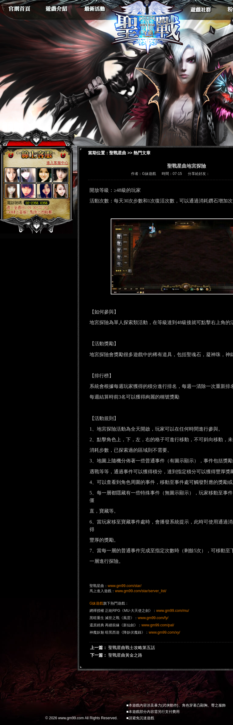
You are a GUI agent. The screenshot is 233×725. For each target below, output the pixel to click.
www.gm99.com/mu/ (172, 611)
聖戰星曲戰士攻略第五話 (131, 647)
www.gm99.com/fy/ (153, 618)
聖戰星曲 (117, 152)
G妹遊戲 (96, 603)
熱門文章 (141, 152)
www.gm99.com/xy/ (164, 632)
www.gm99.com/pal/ (157, 625)
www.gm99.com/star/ (124, 586)
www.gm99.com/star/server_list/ (140, 591)
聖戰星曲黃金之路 (125, 655)
